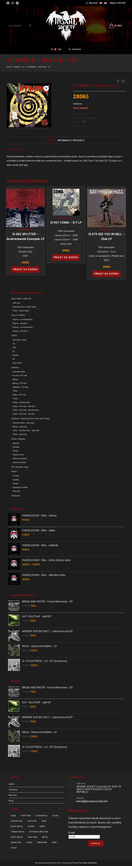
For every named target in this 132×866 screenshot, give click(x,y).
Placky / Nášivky (18, 439)
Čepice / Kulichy (18, 315)
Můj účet (13, 795)
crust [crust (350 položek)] (14, 848)
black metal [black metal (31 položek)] (17, 826)
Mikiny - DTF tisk (20, 383)
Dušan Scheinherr (89, 863)
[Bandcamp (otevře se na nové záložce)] (17, 3)
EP (14, 351)
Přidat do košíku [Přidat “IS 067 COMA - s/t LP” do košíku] (66, 257)
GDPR (11, 784)
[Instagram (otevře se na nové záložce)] (12, 3)
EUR (123, 3)
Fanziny (16, 476)
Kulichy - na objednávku (23, 327)
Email (71, 832)
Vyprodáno (17, 363)
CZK (119, 3)
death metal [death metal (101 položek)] (17, 837)
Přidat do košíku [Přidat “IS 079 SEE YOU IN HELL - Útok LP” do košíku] (106, 273)
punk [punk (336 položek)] (54, 842)
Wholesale (23, 229)
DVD (14, 347)
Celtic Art (16, 303)
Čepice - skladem (20, 323)
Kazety (15, 355)
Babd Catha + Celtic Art (21, 298)
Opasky (16, 480)
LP (84, 121)
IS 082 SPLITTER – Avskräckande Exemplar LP (25, 236)
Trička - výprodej (20, 434)
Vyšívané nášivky (20, 458)
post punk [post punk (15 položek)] (26, 816)
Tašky (15, 391)
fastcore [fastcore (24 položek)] (32, 821)
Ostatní (16, 483)
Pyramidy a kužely (20, 487)
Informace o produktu (71, 140)
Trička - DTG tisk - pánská (23, 414)
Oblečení (15, 367)
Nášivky (16, 443)
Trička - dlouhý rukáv (21, 402)
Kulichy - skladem (20, 331)
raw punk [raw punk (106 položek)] (32, 837)
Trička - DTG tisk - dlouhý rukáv (26, 410)
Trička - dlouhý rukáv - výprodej (26, 430)
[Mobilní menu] (75, 49)
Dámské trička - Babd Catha (24, 307)
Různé (14, 471)
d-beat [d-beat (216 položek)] (29, 842)
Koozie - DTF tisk (20, 375)
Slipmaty (16, 491)
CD (14, 344)
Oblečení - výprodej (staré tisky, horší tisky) (30, 418)
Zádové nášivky (19, 462)
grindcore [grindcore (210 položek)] (16, 842)
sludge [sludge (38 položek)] (31, 826)
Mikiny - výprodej (20, 427)
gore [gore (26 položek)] (44, 821)
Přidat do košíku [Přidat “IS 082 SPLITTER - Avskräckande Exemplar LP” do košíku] (25, 269)
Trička (15, 398)
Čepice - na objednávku (23, 319)
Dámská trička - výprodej (23, 423)
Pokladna (13, 790)
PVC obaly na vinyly (19, 467)
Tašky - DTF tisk (19, 395)
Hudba (14, 335)
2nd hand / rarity (19, 340)
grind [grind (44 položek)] (42, 826)
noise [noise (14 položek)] (13, 816)
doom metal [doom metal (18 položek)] (42, 816)
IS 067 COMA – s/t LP (66, 222)
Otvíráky (16, 447)
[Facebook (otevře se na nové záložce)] (8, 3)
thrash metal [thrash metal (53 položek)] (17, 832)
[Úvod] (9, 67)
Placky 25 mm (18, 455)
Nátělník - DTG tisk (20, 387)
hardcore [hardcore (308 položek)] (42, 842)
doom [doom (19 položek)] (55, 816)
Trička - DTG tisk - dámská (24, 406)
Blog (11, 801)
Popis (51, 140)
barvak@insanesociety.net (92, 801)
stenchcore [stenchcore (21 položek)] (17, 821)
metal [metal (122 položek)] (45, 837)
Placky (15, 451)
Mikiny (15, 379)
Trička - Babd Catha (21, 311)
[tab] (50, 140)
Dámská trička (19, 372)
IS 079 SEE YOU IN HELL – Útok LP (106, 236)
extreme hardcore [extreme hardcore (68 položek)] (38, 832)
